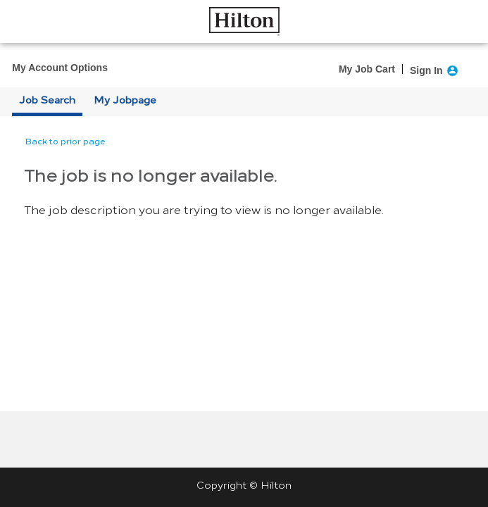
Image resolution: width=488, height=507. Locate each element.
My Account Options (60, 67)
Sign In (426, 70)
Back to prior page (65, 141)
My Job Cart (367, 69)
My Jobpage (125, 100)
